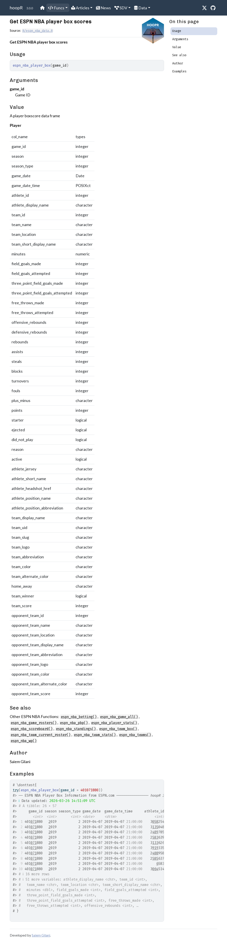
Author (177, 63)
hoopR (16, 7)
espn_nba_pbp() (74, 723)
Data (140, 7)
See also (179, 55)
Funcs (56, 7)
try (16, 790)
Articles (80, 7)
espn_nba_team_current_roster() (40, 735)
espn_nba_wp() (24, 741)
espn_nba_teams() (135, 735)
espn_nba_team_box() (118, 729)
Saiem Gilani (41, 935)
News (103, 7)
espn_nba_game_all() (119, 717)
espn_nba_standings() (76, 729)
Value (176, 47)
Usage (176, 31)
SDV (120, 7)
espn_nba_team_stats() (95, 735)
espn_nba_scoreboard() (32, 729)
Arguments (180, 39)
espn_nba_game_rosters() (34, 723)
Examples (179, 71)
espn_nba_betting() (79, 717)
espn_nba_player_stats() (114, 723)
